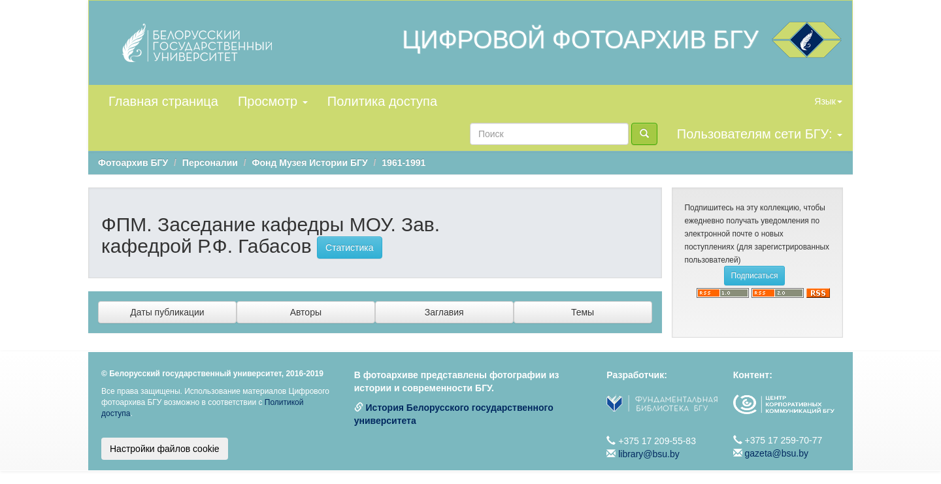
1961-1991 (403, 162)
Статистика (349, 247)
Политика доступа (382, 101)
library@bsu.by (649, 454)
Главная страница (163, 101)
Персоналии (210, 162)
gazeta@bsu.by (777, 453)
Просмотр (273, 101)
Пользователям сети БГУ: (759, 134)
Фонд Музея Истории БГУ (310, 162)
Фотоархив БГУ (133, 162)
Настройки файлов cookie (165, 449)
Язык (828, 101)
